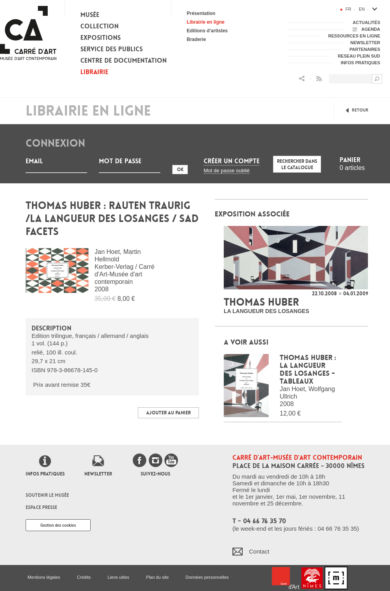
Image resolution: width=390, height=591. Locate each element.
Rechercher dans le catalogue (297, 164)
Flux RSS (319, 79)
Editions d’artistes (207, 31)
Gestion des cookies (58, 525)
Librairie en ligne (206, 22)
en (362, 9)
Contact (259, 551)
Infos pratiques (45, 474)
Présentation (201, 13)
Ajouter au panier (168, 413)
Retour (360, 110)
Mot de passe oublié (227, 170)
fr (348, 9)
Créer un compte (232, 161)
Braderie (196, 39)
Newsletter (98, 474)
